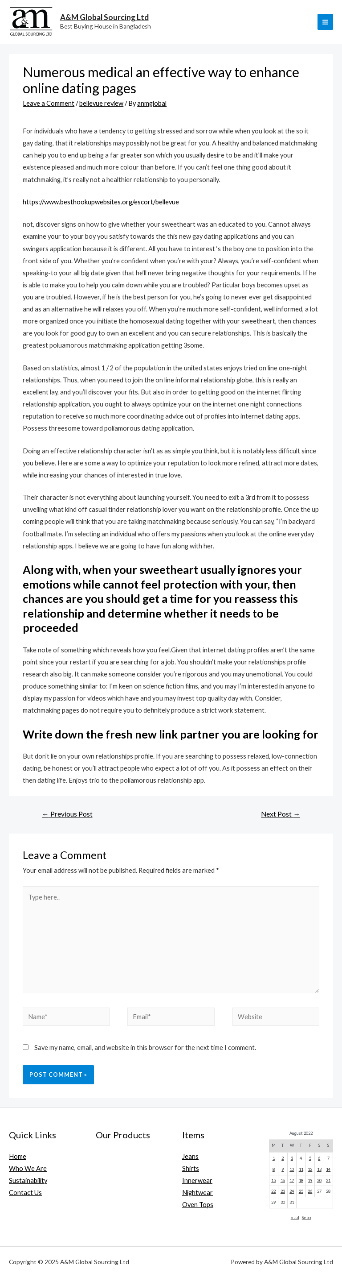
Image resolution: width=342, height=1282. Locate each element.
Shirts (190, 1168)
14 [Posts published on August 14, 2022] (328, 1169)
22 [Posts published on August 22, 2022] (273, 1191)
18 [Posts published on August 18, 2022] (301, 1180)
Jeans (190, 1156)
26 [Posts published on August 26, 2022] (310, 1191)
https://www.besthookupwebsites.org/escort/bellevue (101, 202)
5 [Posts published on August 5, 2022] (310, 1158)
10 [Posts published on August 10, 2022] (291, 1169)
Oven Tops (197, 1204)
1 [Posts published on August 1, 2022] (274, 1158)
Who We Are (28, 1168)
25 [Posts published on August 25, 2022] (301, 1191)
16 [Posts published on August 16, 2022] (283, 1180)
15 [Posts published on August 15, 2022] (273, 1180)
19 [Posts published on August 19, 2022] (310, 1180)
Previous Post (67, 814)
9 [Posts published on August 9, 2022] (282, 1169)
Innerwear (197, 1180)
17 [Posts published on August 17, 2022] (291, 1180)
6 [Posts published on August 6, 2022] (319, 1158)
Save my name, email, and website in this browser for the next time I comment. (145, 1047)
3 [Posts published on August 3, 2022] (292, 1158)
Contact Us (25, 1192)
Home (17, 1156)
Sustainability (28, 1180)
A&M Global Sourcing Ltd (104, 17)
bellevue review (101, 103)
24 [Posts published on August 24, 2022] (291, 1191)
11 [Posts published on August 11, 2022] (301, 1169)
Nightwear (197, 1192)
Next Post (280, 814)
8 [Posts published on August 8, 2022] (274, 1169)
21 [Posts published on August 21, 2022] (328, 1180)
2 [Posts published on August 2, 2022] (282, 1158)
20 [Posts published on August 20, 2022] (319, 1180)
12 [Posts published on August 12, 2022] (310, 1169)
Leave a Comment (48, 103)
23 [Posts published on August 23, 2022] (283, 1191)
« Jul (295, 1217)
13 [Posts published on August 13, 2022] (319, 1169)
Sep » (306, 1217)
